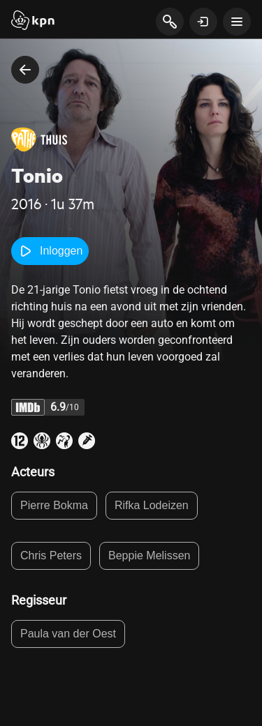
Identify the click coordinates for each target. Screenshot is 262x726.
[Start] (32, 22)
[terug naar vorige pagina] (25, 70)
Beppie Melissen (149, 555)
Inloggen (49, 251)
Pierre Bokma (54, 505)
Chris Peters (51, 555)
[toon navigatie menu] (237, 22)
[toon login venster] (203, 22)
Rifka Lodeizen (152, 505)
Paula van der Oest (68, 634)
